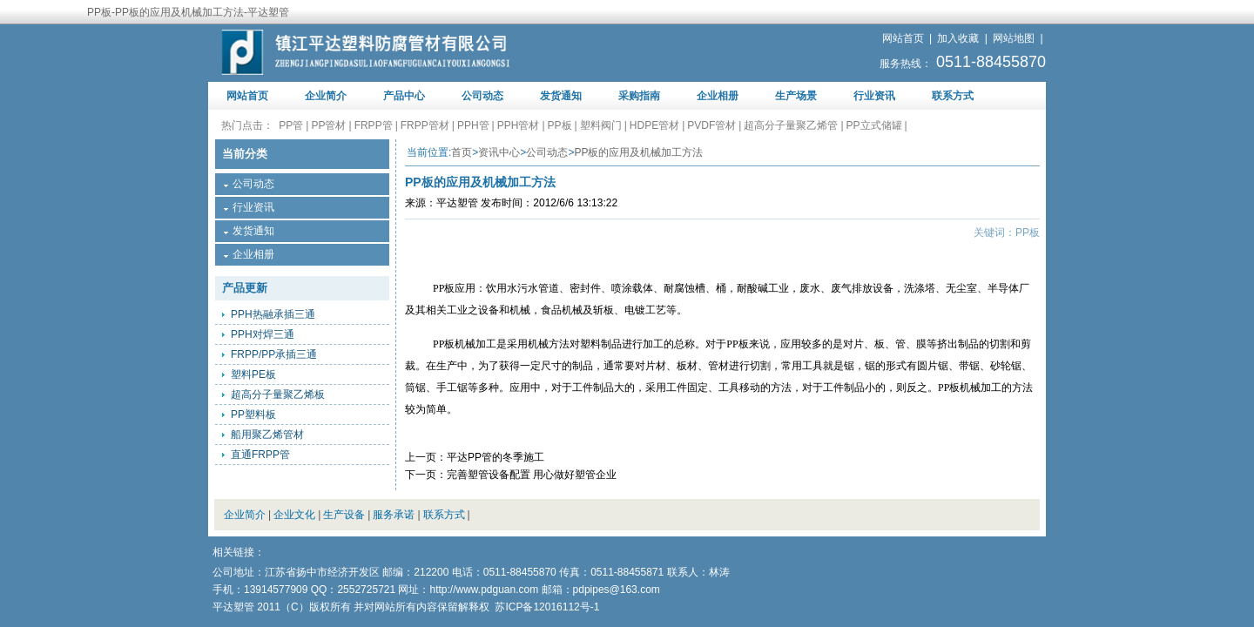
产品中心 (404, 96)
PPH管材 (518, 125)
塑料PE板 (253, 374)
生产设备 (344, 515)
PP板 (560, 125)
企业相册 (717, 96)
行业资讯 (874, 96)
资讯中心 (499, 152)
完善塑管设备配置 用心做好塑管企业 (532, 475)
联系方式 (953, 96)
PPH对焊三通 (262, 334)
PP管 (291, 125)
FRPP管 (373, 125)
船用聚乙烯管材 (267, 434)
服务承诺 (394, 515)
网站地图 (1014, 38)
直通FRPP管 (260, 454)
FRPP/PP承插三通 (274, 354)
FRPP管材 (425, 125)
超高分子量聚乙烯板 (278, 394)
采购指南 (639, 96)
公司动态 (482, 96)
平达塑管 (457, 203)
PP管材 (328, 125)
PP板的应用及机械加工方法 (638, 152)
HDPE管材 (654, 125)
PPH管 (473, 125)
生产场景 (796, 96)
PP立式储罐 (874, 125)
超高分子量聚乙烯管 (791, 125)
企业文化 (294, 515)
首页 (461, 152)
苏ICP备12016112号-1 (547, 607)
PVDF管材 (711, 125)
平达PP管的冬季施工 (495, 457)
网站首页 (903, 38)
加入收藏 (958, 38)
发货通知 (561, 96)
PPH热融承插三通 (273, 314)
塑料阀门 (601, 125)
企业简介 (326, 96)
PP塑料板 (253, 414)
